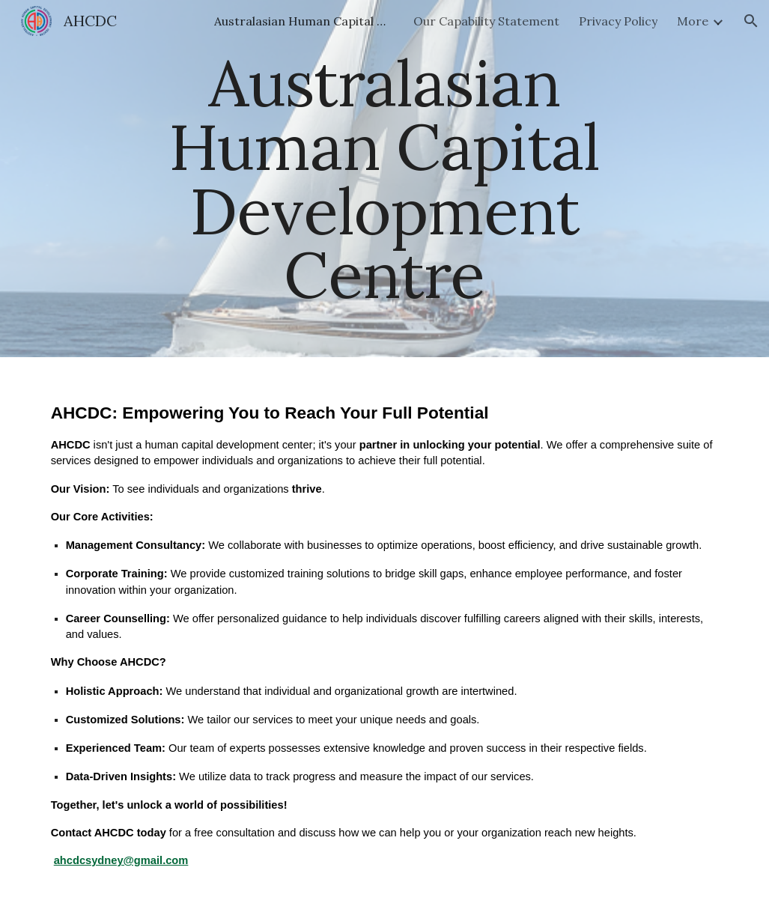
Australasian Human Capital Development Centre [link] (304, 20)
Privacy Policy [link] (618, 20)
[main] (384, 178)
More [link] (692, 20)
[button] (751, 21)
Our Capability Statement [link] (486, 20)
